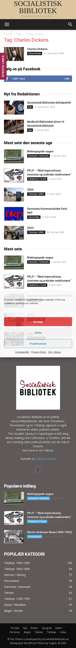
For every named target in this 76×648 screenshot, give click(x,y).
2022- (31, 227)
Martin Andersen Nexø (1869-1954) (49, 532)
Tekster (39, 632)
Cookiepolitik (22, 352)
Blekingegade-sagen (40, 151)
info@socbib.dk (46, 459)
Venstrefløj (33, 217)
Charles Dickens (37, 49)
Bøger (27, 632)
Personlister (34, 53)
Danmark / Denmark (38, 155)
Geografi (47, 628)
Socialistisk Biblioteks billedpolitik (49, 102)
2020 (30, 189)
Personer (15, 632)
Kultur (58, 628)
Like (67, 78)
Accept (38, 321)
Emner (34, 628)
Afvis (38, 332)
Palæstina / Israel (37, 178)
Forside (8, 34)
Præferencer (38, 343)
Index (63, 632)
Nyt (30, 107)
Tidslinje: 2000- (36, 194)
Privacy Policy (38, 352)
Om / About (54, 352)
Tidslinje (51, 632)
